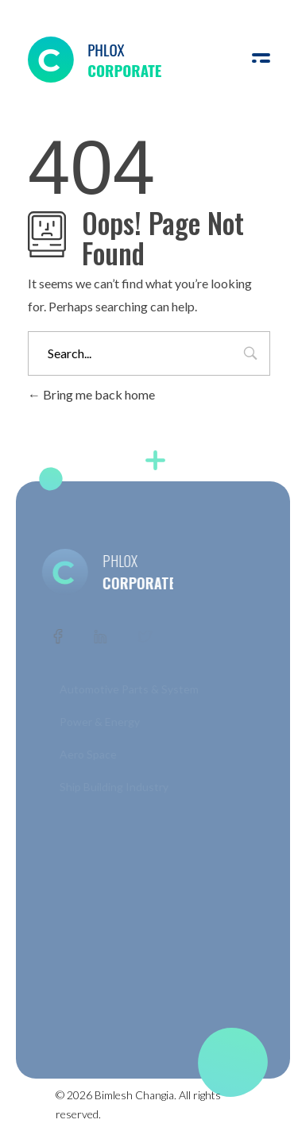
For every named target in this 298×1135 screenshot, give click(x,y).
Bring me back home (91, 394)
